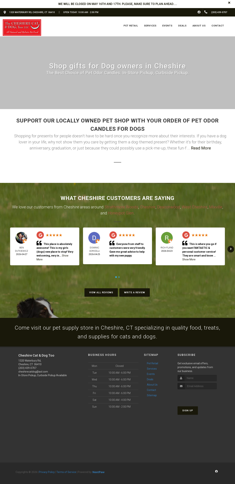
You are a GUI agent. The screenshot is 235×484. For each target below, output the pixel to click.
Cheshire (148, 207)
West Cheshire (194, 207)
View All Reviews (101, 292)
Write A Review (134, 292)
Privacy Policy (47, 472)
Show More (189, 259)
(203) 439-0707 (27, 367)
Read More (201, 148)
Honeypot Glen (121, 213)
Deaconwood (168, 207)
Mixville (215, 207)
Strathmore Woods (121, 207)
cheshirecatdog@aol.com (33, 371)
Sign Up (187, 410)
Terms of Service (66, 472)
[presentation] (197, 396)
